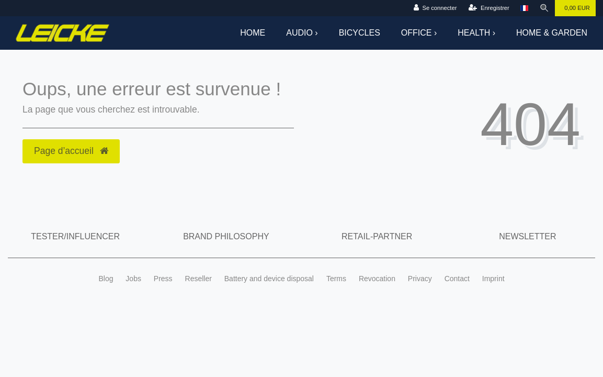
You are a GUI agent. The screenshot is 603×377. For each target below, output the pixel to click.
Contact (457, 278)
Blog (105, 278)
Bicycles (359, 32)
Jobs (133, 278)
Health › (476, 32)
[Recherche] (544, 8)
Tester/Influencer (75, 236)
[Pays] (524, 8)
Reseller (198, 278)
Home (252, 32)
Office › (419, 32)
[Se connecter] (435, 8)
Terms (336, 278)
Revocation (377, 278)
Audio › (301, 32)
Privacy (420, 278)
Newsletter (527, 236)
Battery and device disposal (269, 278)
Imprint (493, 278)
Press (163, 278)
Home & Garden (551, 32)
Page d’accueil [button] (71, 151)
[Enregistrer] (488, 8)
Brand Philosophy (226, 236)
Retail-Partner (377, 236)
